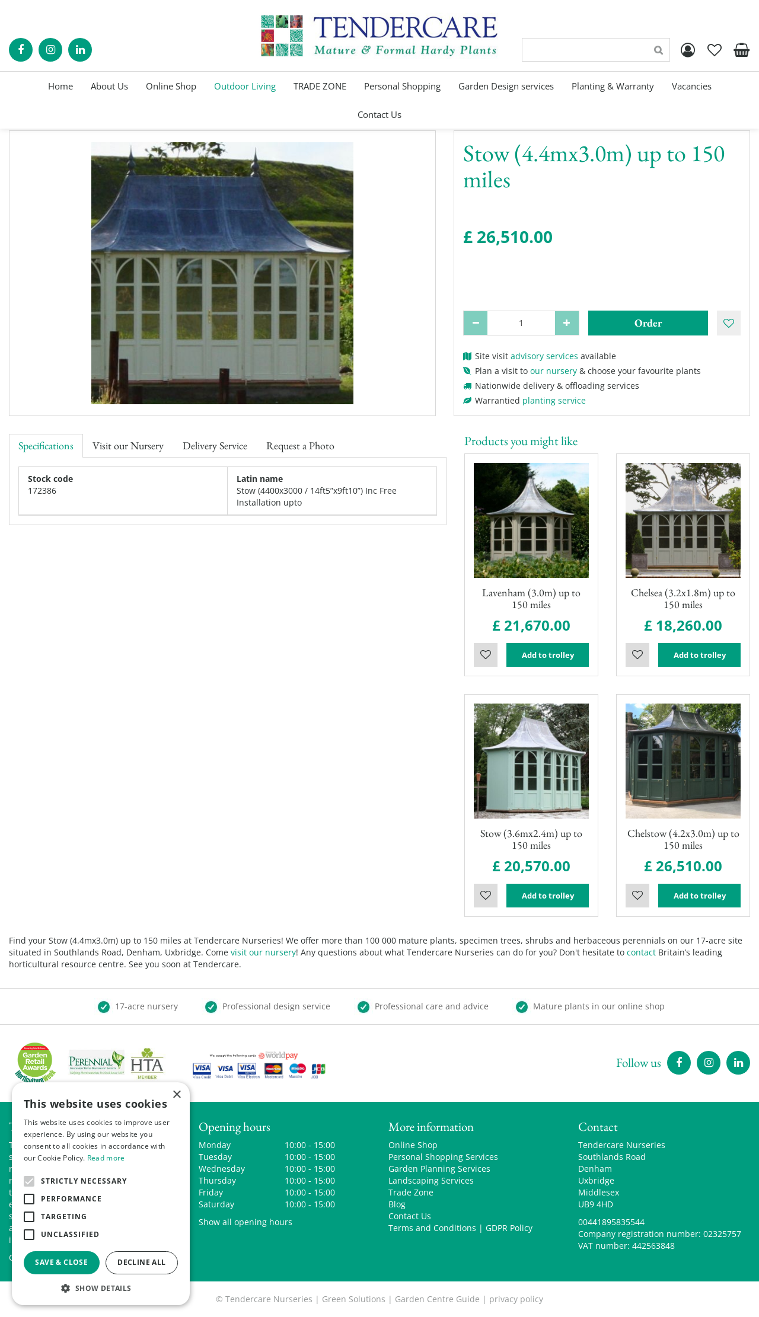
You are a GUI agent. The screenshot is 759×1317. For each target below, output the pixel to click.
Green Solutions (353, 1299)
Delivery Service (215, 445)
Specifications (46, 445)
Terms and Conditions (432, 1227)
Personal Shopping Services (443, 1156)
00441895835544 (611, 1222)
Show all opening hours (245, 1222)
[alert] (101, 1193)
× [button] (176, 1095)
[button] (101, 1287)
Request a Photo (300, 445)
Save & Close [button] (61, 1262)
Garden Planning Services (439, 1168)
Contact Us (409, 1216)
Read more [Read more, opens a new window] (106, 1158)
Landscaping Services (431, 1180)
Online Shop (413, 1144)
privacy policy (516, 1299)
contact (641, 952)
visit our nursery (263, 952)
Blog (397, 1204)
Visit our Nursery (128, 445)
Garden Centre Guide (437, 1299)
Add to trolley (548, 655)
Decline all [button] (141, 1262)
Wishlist (486, 655)
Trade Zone (410, 1192)
